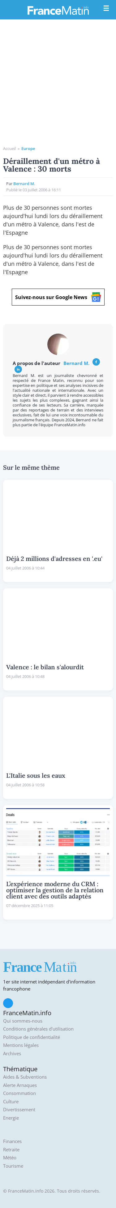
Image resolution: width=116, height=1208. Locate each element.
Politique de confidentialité (31, 1037)
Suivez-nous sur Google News (58, 297)
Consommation (19, 1093)
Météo (9, 1158)
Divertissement (19, 1110)
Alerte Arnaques (20, 1085)
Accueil (9, 148)
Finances (12, 1141)
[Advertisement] (58, 85)
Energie (11, 1118)
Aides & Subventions (25, 1077)
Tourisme (13, 1166)
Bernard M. (24, 183)
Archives (12, 1053)
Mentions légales (21, 1045)
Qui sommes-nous (22, 1021)
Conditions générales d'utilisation (38, 1029)
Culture (11, 1102)
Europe (28, 148)
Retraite (11, 1150)
